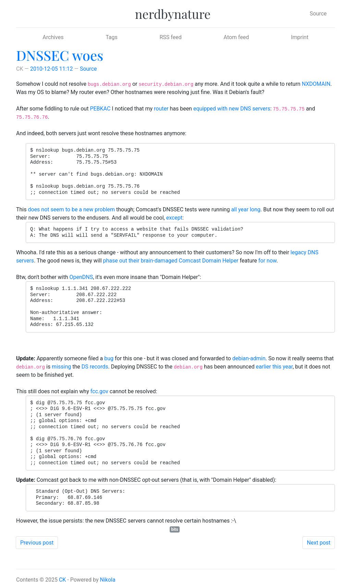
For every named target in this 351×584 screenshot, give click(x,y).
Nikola (108, 579)
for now (267, 260)
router (161, 108)
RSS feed (170, 37)
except (174, 217)
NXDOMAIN (316, 84)
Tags (112, 37)
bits (174, 529)
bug (108, 358)
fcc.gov (99, 391)
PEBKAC (100, 108)
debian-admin (249, 358)
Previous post (36, 542)
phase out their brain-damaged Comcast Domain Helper (171, 260)
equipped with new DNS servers (231, 108)
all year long (245, 209)
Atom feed (236, 37)
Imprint (299, 37)
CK (62, 579)
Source (318, 13)
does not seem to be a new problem (71, 209)
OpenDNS (81, 277)
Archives (53, 37)
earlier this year (274, 366)
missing (61, 366)
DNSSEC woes (59, 55)
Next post (318, 542)
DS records (95, 366)
